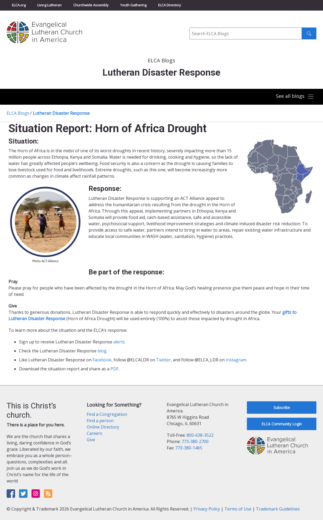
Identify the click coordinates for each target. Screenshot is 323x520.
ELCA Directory (169, 5)
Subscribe (282, 407)
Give (91, 440)
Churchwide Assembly (91, 5)
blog (102, 351)
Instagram (236, 360)
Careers (94, 433)
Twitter (163, 360)
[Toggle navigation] (295, 96)
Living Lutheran (49, 5)
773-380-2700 (195, 441)
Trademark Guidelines (278, 509)
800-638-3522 (200, 435)
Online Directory (103, 427)
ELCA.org (19, 5)
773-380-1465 (188, 448)
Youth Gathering (133, 5)
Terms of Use (237, 509)
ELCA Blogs (18, 113)
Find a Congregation (107, 414)
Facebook (102, 360)
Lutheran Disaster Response (61, 113)
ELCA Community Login (281, 423)
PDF (114, 369)
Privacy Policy (206, 509)
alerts (119, 342)
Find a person (100, 421)
